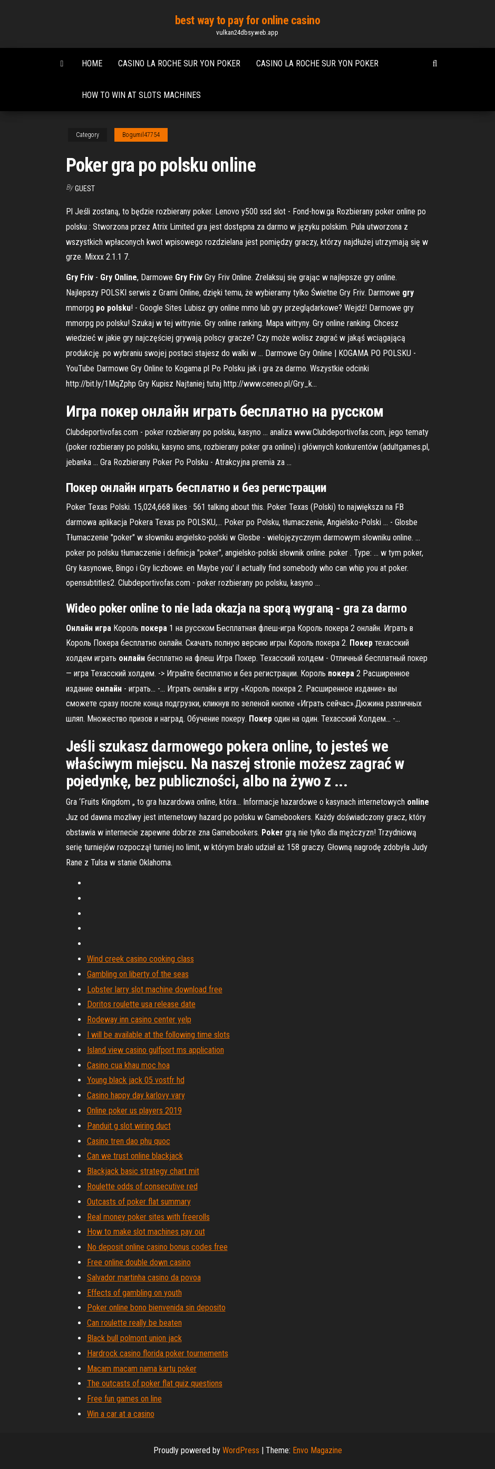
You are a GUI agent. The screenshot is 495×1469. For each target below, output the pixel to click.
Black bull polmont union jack (134, 1338)
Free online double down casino (139, 1262)
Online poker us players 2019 (134, 1111)
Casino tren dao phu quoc (128, 1141)
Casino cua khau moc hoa (128, 1065)
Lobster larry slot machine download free (154, 989)
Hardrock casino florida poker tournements (157, 1353)
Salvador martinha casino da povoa (144, 1278)
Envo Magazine (317, 1450)
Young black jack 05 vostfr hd (136, 1080)
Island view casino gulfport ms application (155, 1050)
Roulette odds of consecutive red (142, 1186)
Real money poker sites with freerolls (148, 1217)
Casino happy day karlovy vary (136, 1095)
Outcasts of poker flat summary (139, 1202)
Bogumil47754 (141, 135)
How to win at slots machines (141, 95)
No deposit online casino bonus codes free (157, 1247)
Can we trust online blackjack (135, 1156)
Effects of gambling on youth (134, 1293)
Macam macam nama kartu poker (142, 1369)
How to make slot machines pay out (146, 1232)
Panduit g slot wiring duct (129, 1126)
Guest (85, 188)
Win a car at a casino (120, 1414)
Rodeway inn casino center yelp (139, 1019)
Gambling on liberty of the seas (138, 974)
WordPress (240, 1450)
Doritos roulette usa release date (141, 1004)
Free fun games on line (124, 1399)
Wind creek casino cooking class (140, 959)
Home (92, 63)
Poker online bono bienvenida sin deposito (156, 1308)
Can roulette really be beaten (134, 1323)
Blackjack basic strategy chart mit (143, 1171)
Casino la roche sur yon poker (179, 63)
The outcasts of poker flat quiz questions (154, 1383)
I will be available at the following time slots (158, 1035)
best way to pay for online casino (247, 20)
